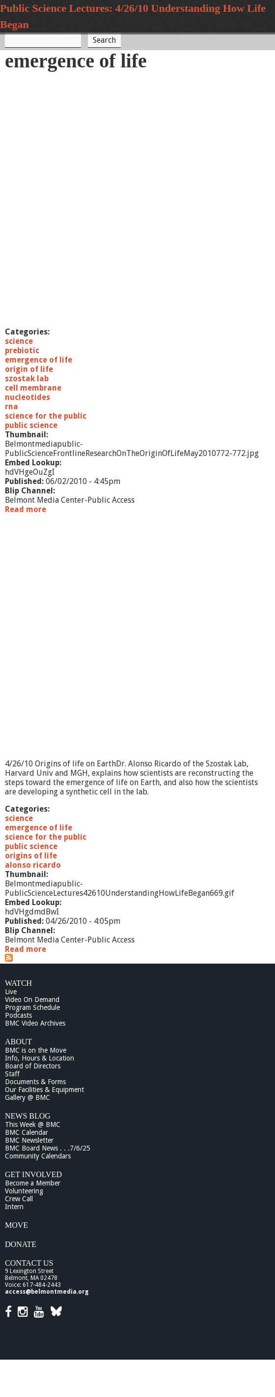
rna (11, 406)
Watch (18, 983)
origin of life (29, 369)
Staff (12, 1074)
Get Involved (33, 1174)
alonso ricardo (33, 865)
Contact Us (29, 1263)
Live (11, 992)
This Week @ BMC (32, 1124)
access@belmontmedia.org (46, 1291)
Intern (14, 1207)
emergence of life (38, 359)
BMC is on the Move (35, 1050)
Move (16, 1225)
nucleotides (27, 397)
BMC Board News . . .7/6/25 (47, 1148)
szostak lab (27, 378)
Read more (25, 509)
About (18, 1041)
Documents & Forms (35, 1082)
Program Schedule (32, 1007)
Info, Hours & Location (39, 1058)
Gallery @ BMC (27, 1097)
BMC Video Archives (35, 1023)
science (19, 341)
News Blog (28, 1116)
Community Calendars (38, 1156)
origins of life (31, 855)
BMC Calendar (26, 1132)
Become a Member (32, 1183)
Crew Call (19, 1199)
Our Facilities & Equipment (44, 1089)
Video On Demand (32, 999)
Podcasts (18, 1015)
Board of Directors (32, 1066)
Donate (20, 1244)
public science (31, 425)
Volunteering (24, 1191)
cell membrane (33, 388)
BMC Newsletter (29, 1140)
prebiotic (22, 350)
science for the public (45, 416)
